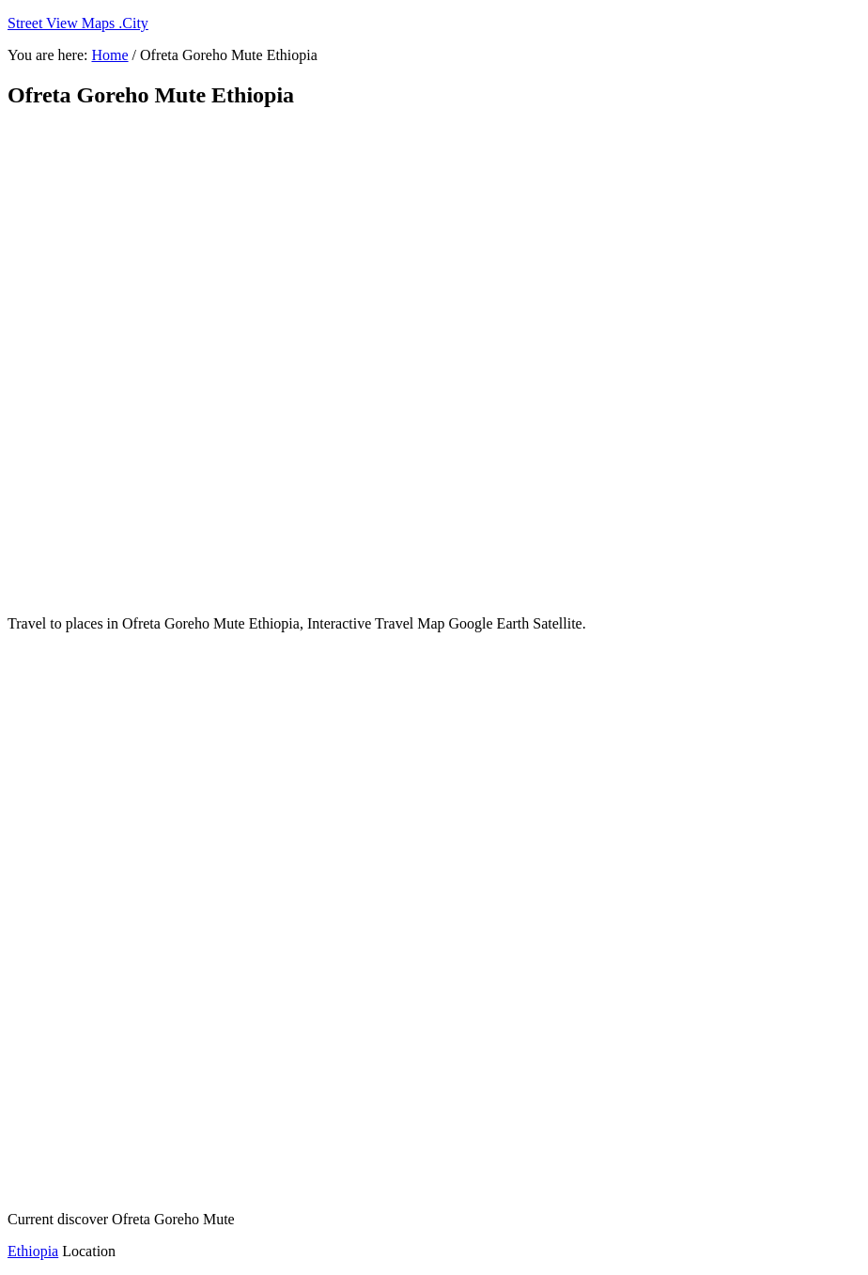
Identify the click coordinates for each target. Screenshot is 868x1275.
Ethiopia (33, 1251)
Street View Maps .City (78, 23)
